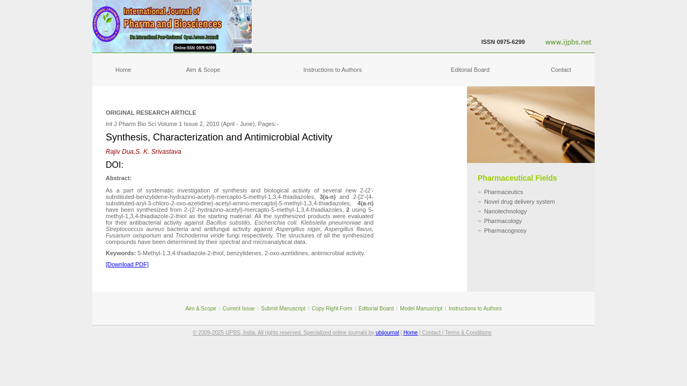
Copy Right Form (332, 308)
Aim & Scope (203, 69)
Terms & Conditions (468, 333)
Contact (561, 69)
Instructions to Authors (332, 69)
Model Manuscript (421, 308)
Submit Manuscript (283, 308)
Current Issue (239, 308)
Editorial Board (470, 69)
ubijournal (387, 333)
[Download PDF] (127, 264)
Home (123, 69)
